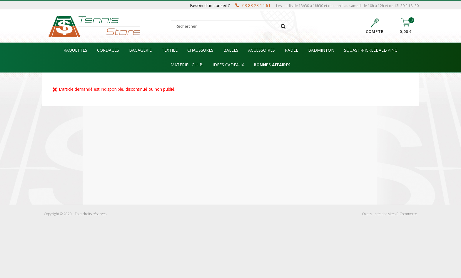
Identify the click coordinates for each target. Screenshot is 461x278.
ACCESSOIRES (261, 50)
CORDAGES (108, 50)
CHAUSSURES (200, 50)
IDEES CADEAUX (228, 65)
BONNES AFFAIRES (272, 65)
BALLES (230, 50)
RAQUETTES (75, 50)
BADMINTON (321, 50)
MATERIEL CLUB (187, 65)
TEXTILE (170, 50)
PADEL (291, 50)
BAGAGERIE (140, 50)
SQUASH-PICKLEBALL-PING (370, 50)
